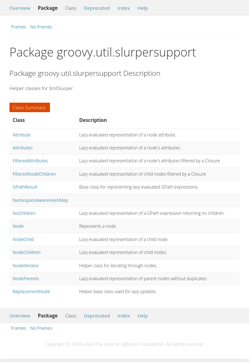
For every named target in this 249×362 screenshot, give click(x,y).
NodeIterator (26, 265)
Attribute (22, 135)
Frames (18, 27)
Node (18, 226)
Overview (19, 8)
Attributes (23, 148)
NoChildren (24, 213)
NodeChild (23, 239)
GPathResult (25, 187)
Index (124, 8)
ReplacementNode (31, 291)
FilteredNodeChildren (34, 174)
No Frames (41, 27)
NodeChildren (26, 252)
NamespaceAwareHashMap (40, 200)
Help (142, 8)
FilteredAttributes (30, 161)
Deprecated (97, 8)
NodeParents (26, 278)
